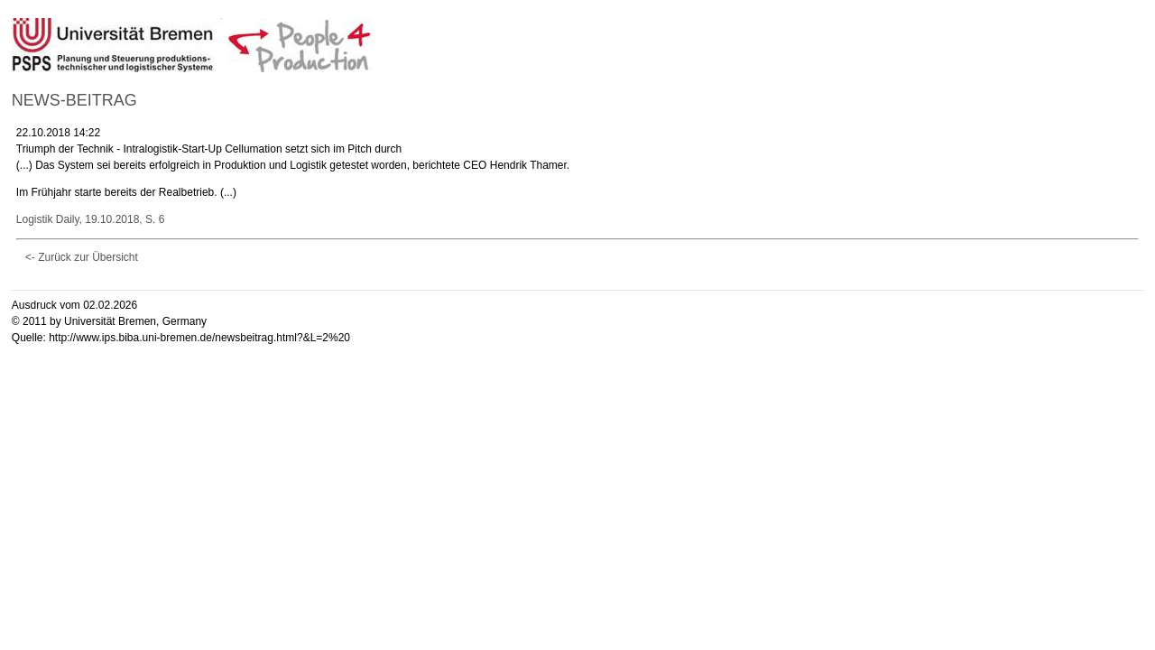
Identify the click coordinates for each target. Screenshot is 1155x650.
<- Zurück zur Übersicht (81, 257)
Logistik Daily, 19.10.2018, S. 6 (90, 219)
